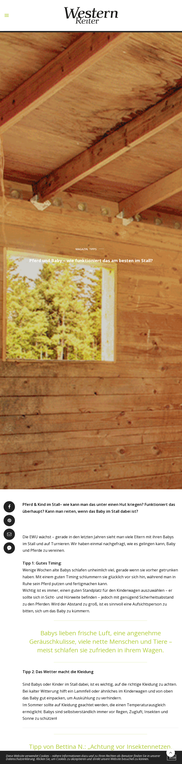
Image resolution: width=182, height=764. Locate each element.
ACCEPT (172, 758)
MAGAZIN (82, 249)
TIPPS (93, 249)
